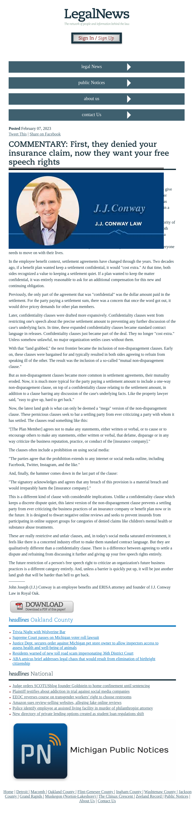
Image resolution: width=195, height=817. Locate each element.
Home (8, 792)
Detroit (22, 792)
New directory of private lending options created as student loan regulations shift (78, 714)
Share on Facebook (45, 134)
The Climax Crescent (116, 796)
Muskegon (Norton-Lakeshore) (71, 796)
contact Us (91, 114)
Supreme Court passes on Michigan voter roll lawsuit (55, 637)
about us (92, 98)
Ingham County (129, 792)
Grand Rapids (31, 796)
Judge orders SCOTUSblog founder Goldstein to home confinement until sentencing (81, 686)
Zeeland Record (149, 796)
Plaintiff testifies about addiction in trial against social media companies (70, 691)
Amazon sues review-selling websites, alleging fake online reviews (66, 702)
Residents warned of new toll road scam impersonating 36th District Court (72, 653)
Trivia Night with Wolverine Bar (38, 632)
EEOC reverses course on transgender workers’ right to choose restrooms (71, 697)
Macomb (38, 792)
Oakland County (62, 792)
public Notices (91, 82)
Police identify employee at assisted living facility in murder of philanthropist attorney (82, 708)
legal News (92, 66)
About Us (87, 801)
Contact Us (107, 801)
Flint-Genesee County (95, 792)
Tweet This (18, 134)
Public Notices (176, 796)
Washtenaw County (160, 792)
